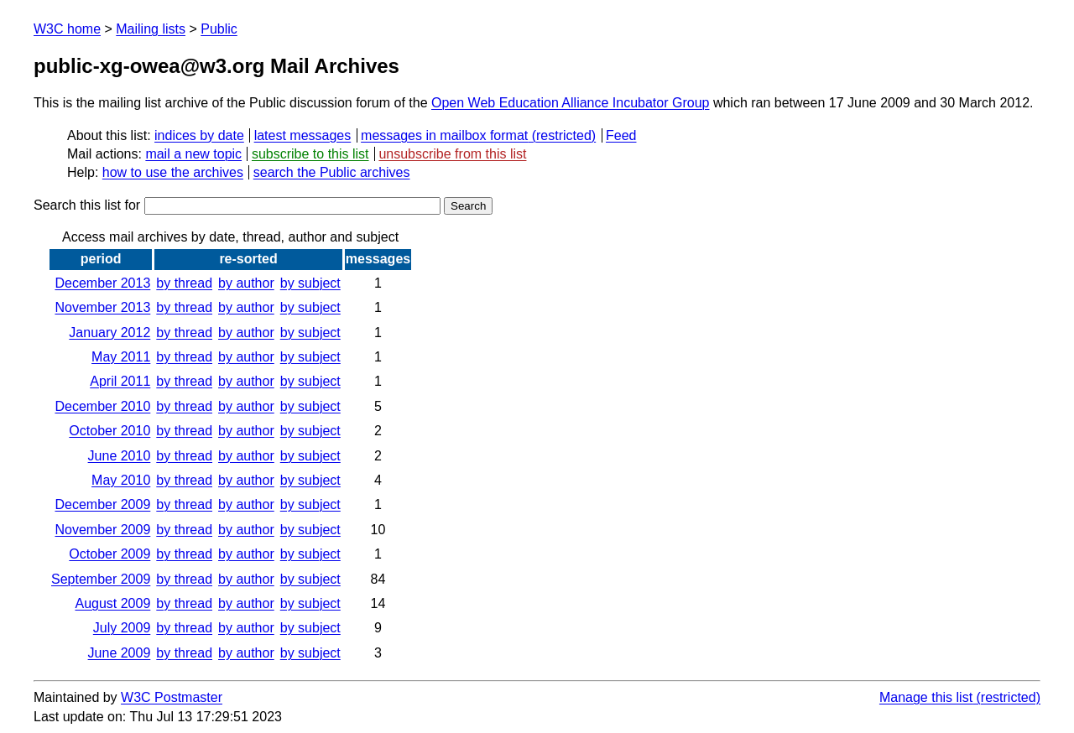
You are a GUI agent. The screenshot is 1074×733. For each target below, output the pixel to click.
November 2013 (102, 307)
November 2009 (102, 529)
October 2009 (109, 554)
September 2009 (100, 579)
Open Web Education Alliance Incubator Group (570, 103)
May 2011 (120, 357)
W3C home (67, 29)
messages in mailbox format (444, 135)
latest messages (303, 135)
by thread (184, 283)
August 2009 (112, 603)
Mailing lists (150, 29)
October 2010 (109, 431)
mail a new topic (193, 154)
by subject (310, 283)
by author (246, 283)
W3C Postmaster (171, 697)
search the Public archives (331, 172)
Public (219, 29)
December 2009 (102, 504)
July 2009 (122, 628)
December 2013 (102, 283)
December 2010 (102, 406)
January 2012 (109, 332)
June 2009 (119, 653)
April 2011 (120, 381)
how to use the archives (172, 172)
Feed (621, 135)
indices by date (199, 135)
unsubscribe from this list (452, 154)
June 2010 (119, 456)
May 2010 (120, 480)
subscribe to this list (310, 154)
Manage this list (925, 697)
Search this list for (237, 205)
